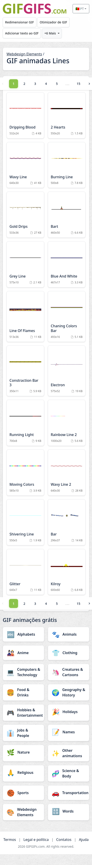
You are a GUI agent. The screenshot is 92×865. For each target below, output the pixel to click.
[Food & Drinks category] (23, 692)
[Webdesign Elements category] (23, 812)
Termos (9, 839)
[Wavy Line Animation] (25, 165)
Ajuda (84, 839)
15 (78, 83)
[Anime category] (23, 653)
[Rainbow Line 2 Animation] (66, 423)
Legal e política (36, 839)
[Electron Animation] (66, 371)
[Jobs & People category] (23, 733)
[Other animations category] (68, 753)
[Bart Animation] (66, 214)
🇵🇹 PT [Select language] (80, 9)
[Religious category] (23, 772)
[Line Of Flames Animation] (25, 316)
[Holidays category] (68, 712)
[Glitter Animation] (25, 572)
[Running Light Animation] (25, 423)
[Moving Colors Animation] (25, 472)
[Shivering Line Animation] (25, 522)
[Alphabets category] (23, 634)
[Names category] (68, 732)
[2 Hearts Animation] (66, 115)
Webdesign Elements (24, 54)
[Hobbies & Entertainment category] (23, 713)
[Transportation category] (68, 793)
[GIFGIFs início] (34, 9)
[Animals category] (68, 634)
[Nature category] (23, 752)
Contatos (63, 839)
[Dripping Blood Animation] (25, 115)
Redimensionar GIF (19, 22)
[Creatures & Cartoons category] (68, 672)
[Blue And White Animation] (66, 264)
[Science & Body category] (68, 773)
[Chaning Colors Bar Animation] (66, 316)
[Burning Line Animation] (66, 165)
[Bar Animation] (66, 522)
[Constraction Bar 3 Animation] (25, 371)
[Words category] (68, 811)
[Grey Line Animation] (25, 264)
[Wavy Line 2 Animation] (66, 472)
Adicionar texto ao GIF (22, 33)
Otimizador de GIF (53, 22)
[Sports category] (23, 793)
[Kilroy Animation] (66, 572)
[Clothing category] (68, 653)
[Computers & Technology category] (23, 672)
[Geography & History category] (68, 692)
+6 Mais (50, 33)
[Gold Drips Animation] (25, 214)
